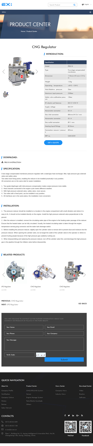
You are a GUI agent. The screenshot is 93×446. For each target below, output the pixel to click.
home (23, 31)
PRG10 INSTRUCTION (11, 162)
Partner (3, 399)
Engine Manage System (34, 393)
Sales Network (6, 403)
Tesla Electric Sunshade (34, 396)
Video (81, 386)
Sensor (28, 389)
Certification (5, 389)
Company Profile (7, 386)
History (3, 396)
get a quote (53, 143)
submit (70, 354)
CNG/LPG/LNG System (34, 386)
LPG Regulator (12, 304)
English (88, 4)
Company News (61, 386)
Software (82, 393)
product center (32, 31)
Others (28, 399)
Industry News (61, 389)
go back (82, 303)
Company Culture (7, 393)
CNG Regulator (17, 301)
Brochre (82, 389)
